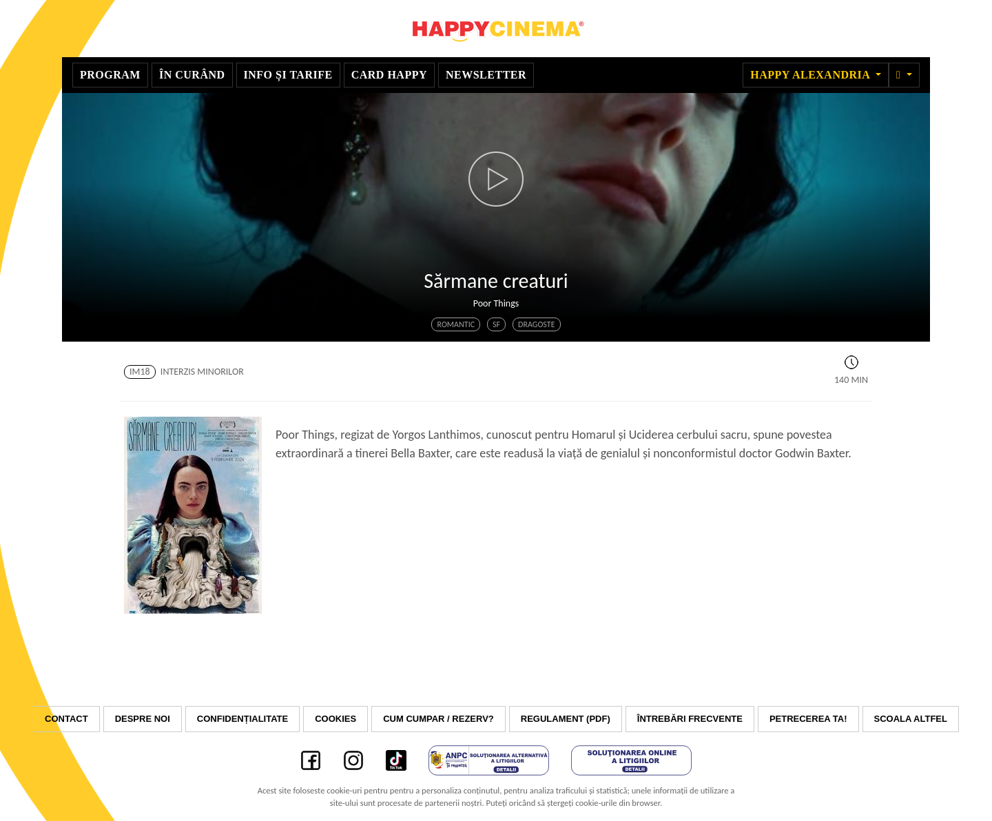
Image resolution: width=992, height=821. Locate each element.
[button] (904, 75)
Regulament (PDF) (565, 719)
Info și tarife (288, 75)
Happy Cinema (496, 28)
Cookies (335, 719)
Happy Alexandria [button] (811, 75)
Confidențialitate (242, 719)
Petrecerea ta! (808, 719)
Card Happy (389, 75)
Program (110, 75)
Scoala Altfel (910, 719)
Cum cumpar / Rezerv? (438, 719)
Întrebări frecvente (690, 719)
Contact (66, 719)
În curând (192, 75)
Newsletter (486, 75)
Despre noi (142, 719)
